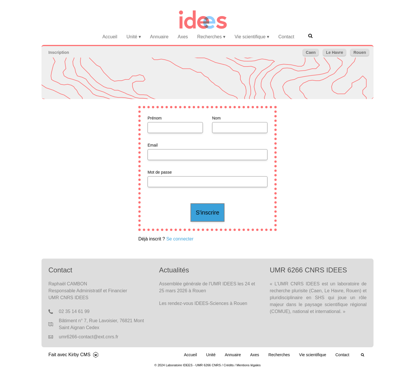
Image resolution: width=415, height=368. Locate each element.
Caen (311, 52)
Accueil (109, 36)
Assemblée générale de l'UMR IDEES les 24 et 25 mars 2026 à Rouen (207, 287)
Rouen (359, 52)
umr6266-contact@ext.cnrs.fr (88, 336)
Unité (134, 36)
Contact (286, 36)
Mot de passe (160, 172)
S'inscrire (207, 212)
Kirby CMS (79, 354)
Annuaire (159, 36)
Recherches (211, 36)
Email (153, 145)
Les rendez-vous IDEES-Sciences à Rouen (203, 303)
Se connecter (179, 238)
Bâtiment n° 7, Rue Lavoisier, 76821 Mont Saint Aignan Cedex (101, 324)
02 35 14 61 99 (74, 311)
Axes (183, 36)
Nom (216, 118)
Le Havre (334, 52)
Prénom (155, 118)
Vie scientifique (252, 36)
